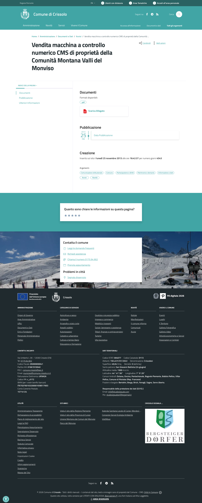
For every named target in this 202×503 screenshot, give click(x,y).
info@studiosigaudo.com (118, 391)
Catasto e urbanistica (69, 335)
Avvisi (78, 36)
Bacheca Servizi (24, 439)
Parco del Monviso (68, 423)
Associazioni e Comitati (169, 339)
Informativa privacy (26, 447)
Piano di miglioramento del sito (31, 419)
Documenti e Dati (65, 36)
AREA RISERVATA (99, 499)
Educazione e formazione (70, 344)
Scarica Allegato (96, 111)
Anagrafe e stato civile (69, 323)
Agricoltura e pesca (68, 315)
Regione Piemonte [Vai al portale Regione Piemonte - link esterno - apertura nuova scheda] (26, 3)
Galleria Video (165, 331)
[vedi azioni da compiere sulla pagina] (159, 43)
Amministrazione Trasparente (30, 410)
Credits (20, 460)
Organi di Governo (25, 315)
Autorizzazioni (66, 331)
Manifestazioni (137, 319)
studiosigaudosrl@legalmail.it (119, 394)
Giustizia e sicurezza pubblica (107, 315)
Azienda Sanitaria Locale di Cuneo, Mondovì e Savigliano (126, 410)
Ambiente (64, 319)
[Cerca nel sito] (179, 14)
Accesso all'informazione (130, 25)
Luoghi (162, 319)
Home (34, 36)
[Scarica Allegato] (85, 111)
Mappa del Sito (24, 472)
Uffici (20, 323)
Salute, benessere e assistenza (108, 327)
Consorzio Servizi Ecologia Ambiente (117, 415)
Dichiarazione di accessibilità (29, 415)
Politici (20, 339)
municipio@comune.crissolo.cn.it (37, 373)
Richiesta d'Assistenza (27, 435)
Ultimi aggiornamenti (26, 464)
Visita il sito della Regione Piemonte (75, 410)
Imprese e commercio (104, 319)
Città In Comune (151, 492)
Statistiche (22, 468)
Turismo (98, 335)
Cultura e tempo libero (69, 339)
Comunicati (135, 327)
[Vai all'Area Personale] (166, 3)
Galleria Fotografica (167, 327)
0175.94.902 (26, 360)
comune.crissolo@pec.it (33, 370)
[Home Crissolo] (43, 14)
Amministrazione (47, 36)
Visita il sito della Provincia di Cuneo (75, 415)
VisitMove (106, 419)
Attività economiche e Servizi (171, 335)
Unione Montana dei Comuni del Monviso (77, 419)
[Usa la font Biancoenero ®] (112, 3)
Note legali (22, 452)
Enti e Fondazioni (25, 331)
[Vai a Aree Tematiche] (138, 3)
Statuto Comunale (25, 443)
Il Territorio (163, 323)
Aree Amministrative (26, 319)
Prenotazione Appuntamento (30, 427)
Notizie (134, 315)
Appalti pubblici (66, 327)
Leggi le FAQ (23, 423)
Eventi (162, 315)
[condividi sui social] (144, 43)
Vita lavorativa (101, 339)
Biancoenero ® (111, 495)
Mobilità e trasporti (103, 323)
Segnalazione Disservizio (28, 431)
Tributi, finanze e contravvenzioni (109, 331)
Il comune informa (138, 323)
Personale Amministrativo (29, 335)
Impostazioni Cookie (26, 456)
